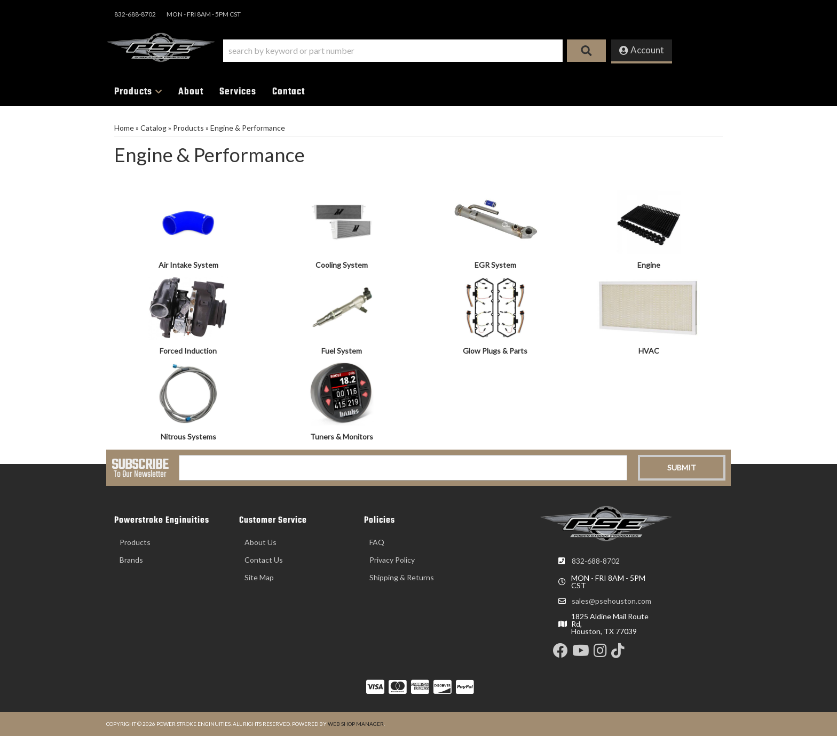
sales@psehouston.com (611, 601)
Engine (648, 264)
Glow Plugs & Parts (495, 350)
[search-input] (393, 50)
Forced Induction (188, 350)
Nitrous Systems (188, 436)
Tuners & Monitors (341, 436)
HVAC (648, 350)
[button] (414, 50)
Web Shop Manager (356, 724)
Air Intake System (188, 264)
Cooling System (341, 264)
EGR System (495, 264)
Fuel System (341, 350)
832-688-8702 (596, 560)
